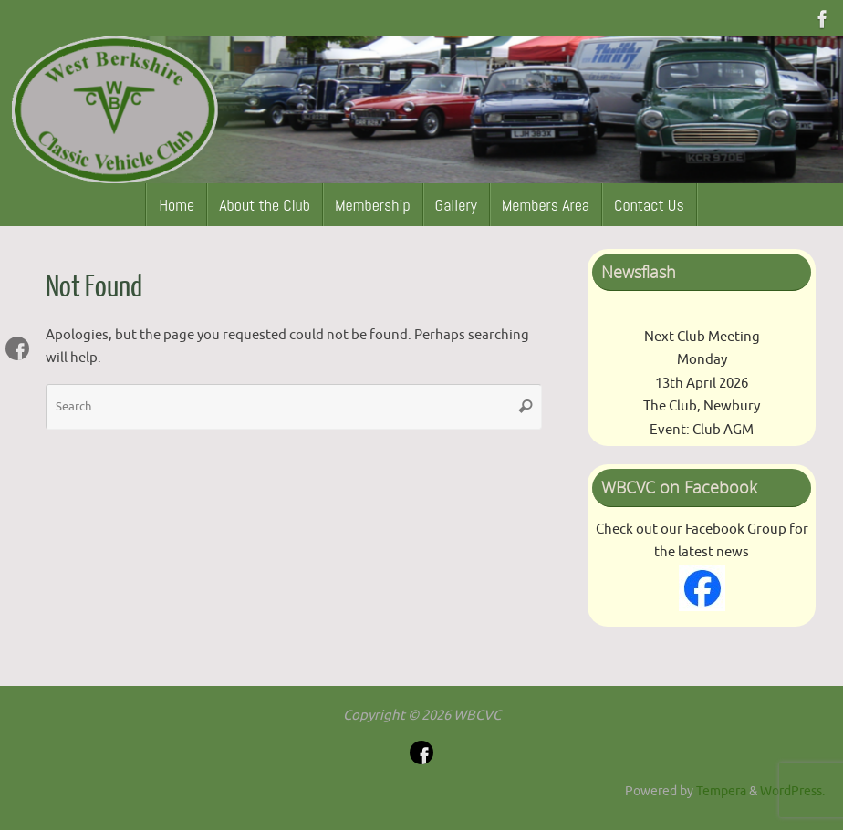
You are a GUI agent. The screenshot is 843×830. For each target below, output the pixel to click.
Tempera (721, 791)
